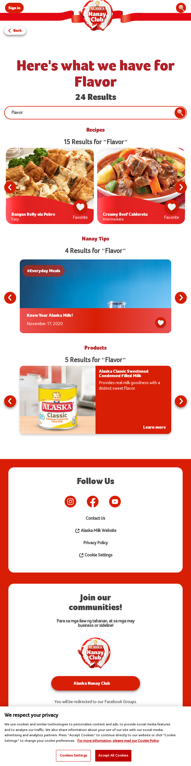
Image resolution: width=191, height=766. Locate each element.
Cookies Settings (73, 755)
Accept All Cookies (113, 755)
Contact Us (95, 518)
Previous (11, 187)
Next (180, 187)
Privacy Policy (95, 543)
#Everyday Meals (44, 270)
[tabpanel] (50, 187)
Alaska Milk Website (95, 530)
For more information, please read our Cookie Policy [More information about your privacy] (118, 741)
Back (17, 30)
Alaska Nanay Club (92, 683)
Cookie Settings (95, 555)
